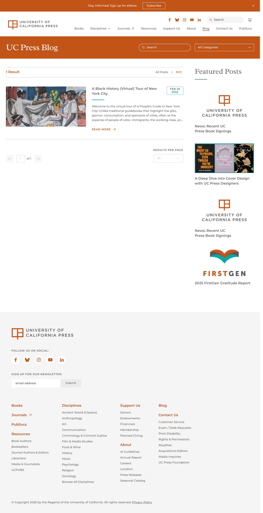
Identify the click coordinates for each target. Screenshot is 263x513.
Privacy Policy (142, 502)
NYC (179, 72)
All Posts (162, 72)
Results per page (168, 150)
